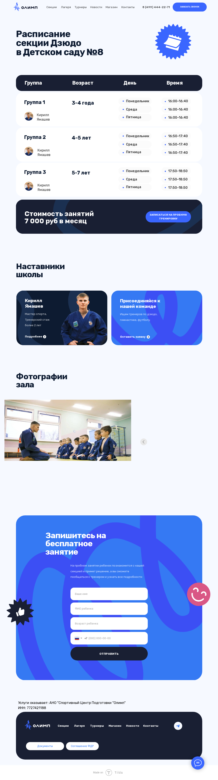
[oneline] (109, 623)
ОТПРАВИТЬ (109, 653)
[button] (190, 7)
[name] (109, 594)
